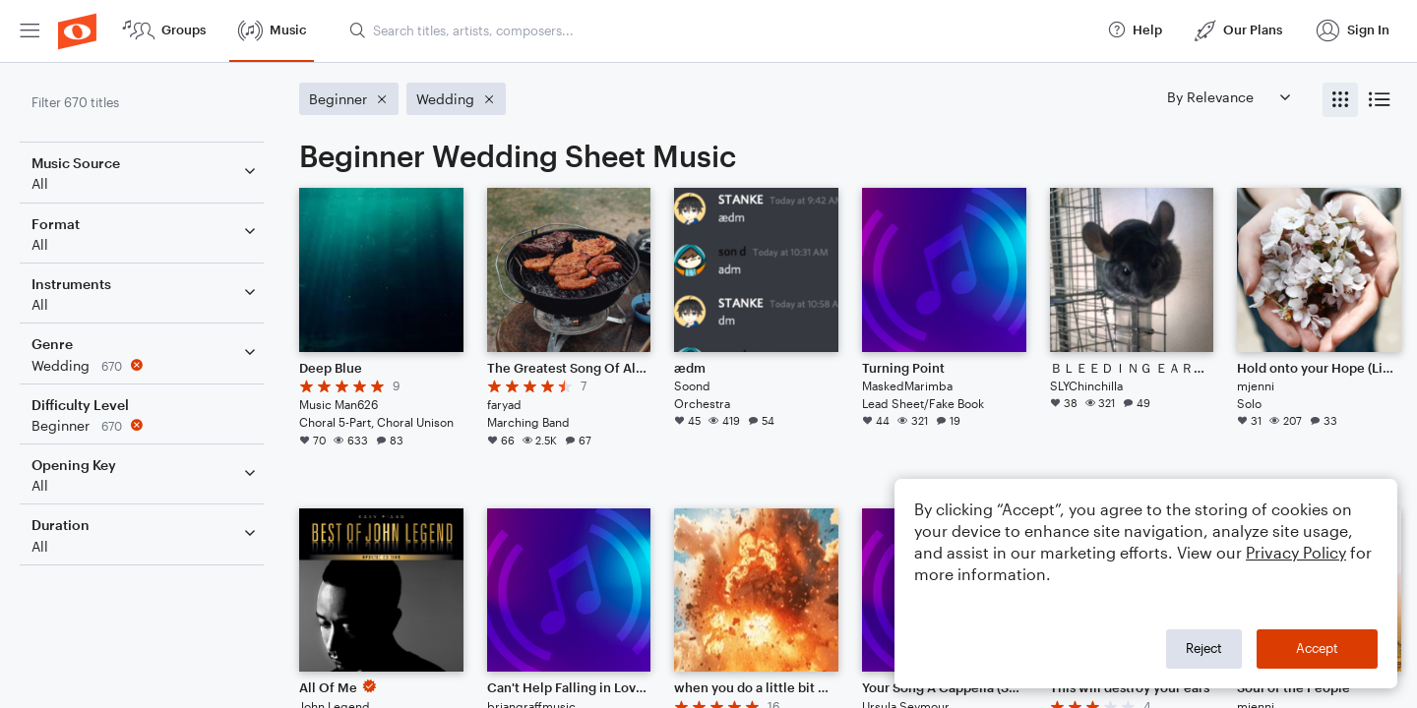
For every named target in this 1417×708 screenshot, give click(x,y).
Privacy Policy (1296, 552)
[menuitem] (29, 31)
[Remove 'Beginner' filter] (145, 425)
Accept (1317, 648)
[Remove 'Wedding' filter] (145, 365)
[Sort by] (1228, 97)
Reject (1204, 648)
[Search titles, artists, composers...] (719, 30)
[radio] (1340, 100)
